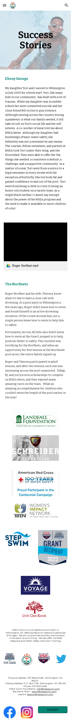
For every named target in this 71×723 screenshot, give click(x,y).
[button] (4, 5)
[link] (36, 246)
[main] (36, 40)
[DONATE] (52, 709)
